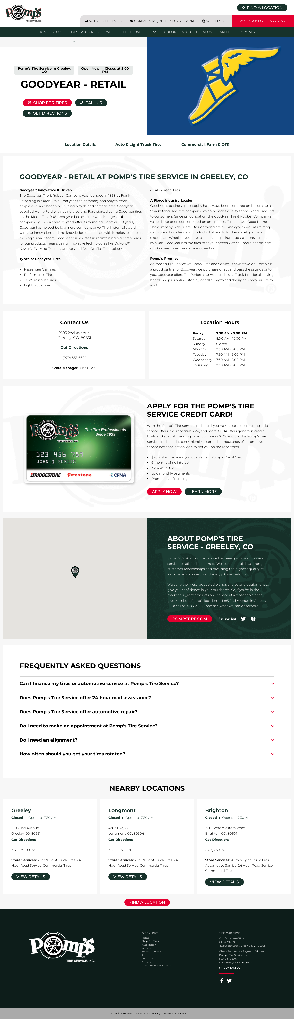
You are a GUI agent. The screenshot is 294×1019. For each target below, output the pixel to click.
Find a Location (147, 902)
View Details (30, 876)
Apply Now (164, 491)
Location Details (80, 144)
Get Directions (45, 113)
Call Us (93, 102)
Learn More (203, 491)
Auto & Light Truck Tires (138, 144)
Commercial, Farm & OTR (205, 144)
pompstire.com (189, 619)
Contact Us (232, 967)
